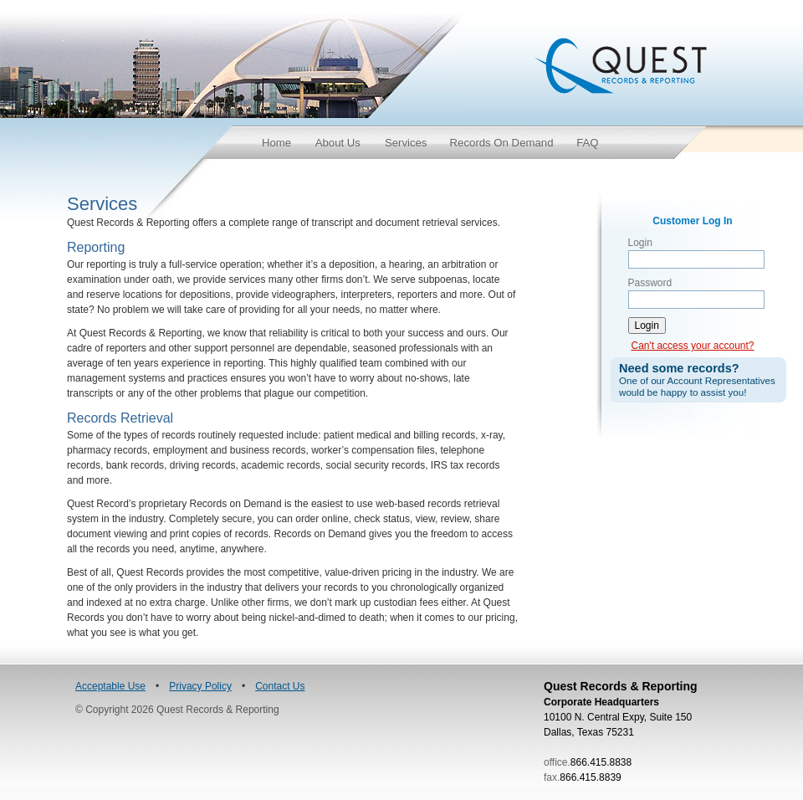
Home (276, 142)
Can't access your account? (692, 345)
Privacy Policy (200, 686)
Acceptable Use (110, 686)
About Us (338, 142)
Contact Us (279, 686)
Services (406, 142)
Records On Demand (502, 142)
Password (650, 283)
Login (640, 243)
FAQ (587, 142)
